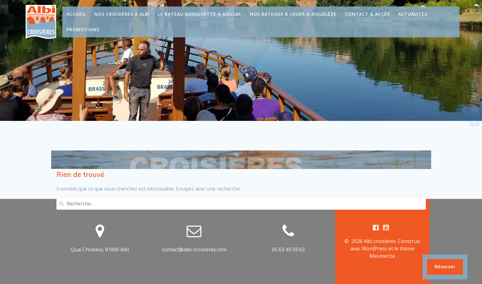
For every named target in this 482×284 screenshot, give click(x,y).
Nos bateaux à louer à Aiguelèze (293, 14)
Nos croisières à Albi (122, 14)
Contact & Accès (367, 14)
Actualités (412, 14)
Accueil (76, 14)
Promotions (83, 29)
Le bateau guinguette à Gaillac (199, 14)
